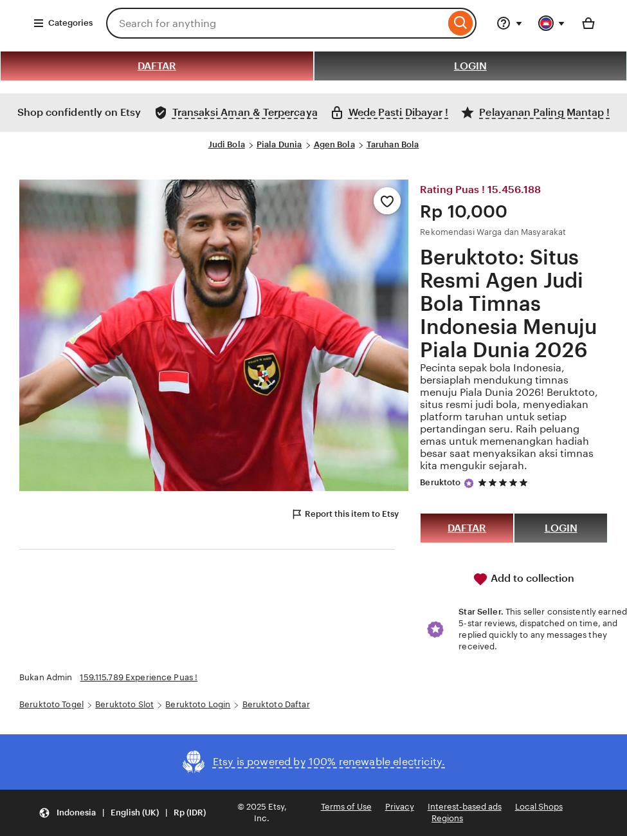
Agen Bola (334, 144)
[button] (122, 813)
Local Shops (539, 807)
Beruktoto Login (197, 704)
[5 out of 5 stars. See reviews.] (504, 482)
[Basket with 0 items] (588, 23)
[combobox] (275, 23)
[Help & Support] (509, 23)
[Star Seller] (469, 483)
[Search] (461, 23)
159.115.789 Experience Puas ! (138, 677)
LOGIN (470, 66)
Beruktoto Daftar (276, 704)
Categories (63, 23)
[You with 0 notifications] (552, 23)
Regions (447, 818)
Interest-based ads (465, 807)
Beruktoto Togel (51, 704)
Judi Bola (226, 144)
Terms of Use (346, 807)
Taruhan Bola (393, 144)
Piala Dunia (279, 144)
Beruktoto (440, 482)
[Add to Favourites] (387, 200)
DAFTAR (157, 66)
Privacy (399, 807)
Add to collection (523, 579)
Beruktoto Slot (124, 704)
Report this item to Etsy (345, 514)
